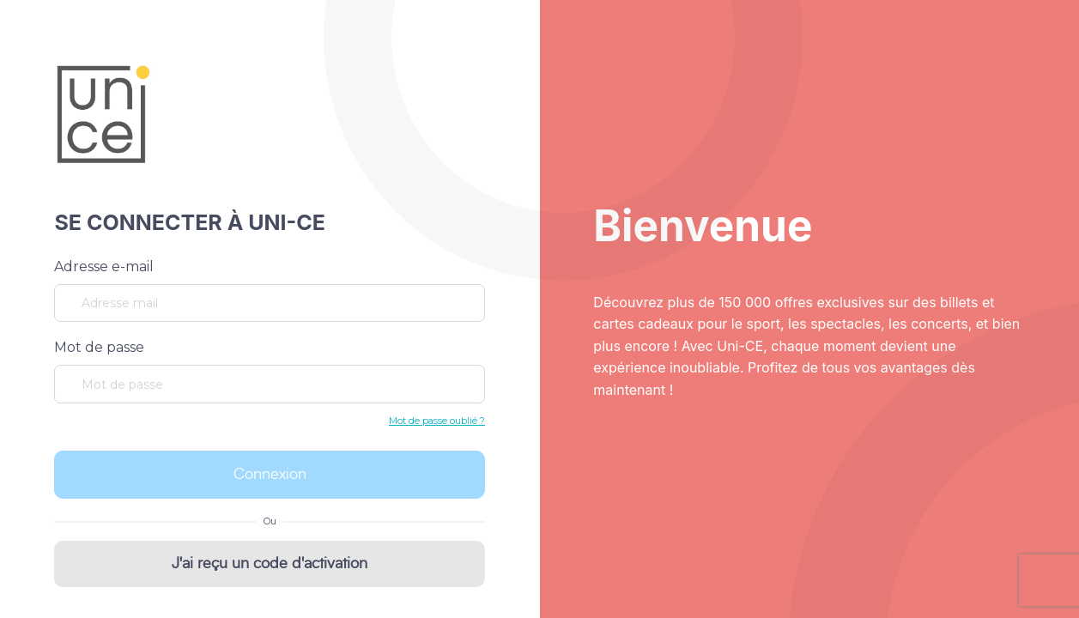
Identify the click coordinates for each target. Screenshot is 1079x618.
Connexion (269, 474)
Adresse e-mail (104, 266)
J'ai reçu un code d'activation (269, 564)
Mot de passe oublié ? (437, 421)
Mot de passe (99, 347)
